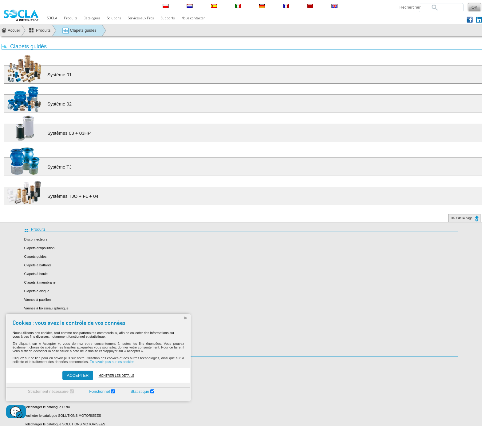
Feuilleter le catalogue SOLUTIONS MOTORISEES (62, 415)
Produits (70, 17)
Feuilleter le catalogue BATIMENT (49, 381)
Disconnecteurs (35, 239)
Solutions (114, 17)
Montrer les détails (116, 375)
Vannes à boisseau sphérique (46, 308)
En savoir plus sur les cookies (112, 362)
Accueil (14, 30)
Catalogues (92, 17)
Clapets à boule (35, 274)
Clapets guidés (79, 30)
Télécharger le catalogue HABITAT (50, 372)
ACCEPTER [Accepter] (78, 375)
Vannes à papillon (37, 299)
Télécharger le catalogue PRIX (47, 407)
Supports (167, 17)
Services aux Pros (141, 17)
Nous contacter (193, 17)
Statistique (139, 391)
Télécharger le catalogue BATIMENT (51, 390)
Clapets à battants (37, 265)
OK (474, 7)
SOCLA (52, 17)
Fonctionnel (99, 391)
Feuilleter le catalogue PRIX (45, 398)
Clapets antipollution (39, 248)
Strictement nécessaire (48, 391)
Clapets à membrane (39, 282)
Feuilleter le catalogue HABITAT (48, 364)
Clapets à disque (36, 291)
